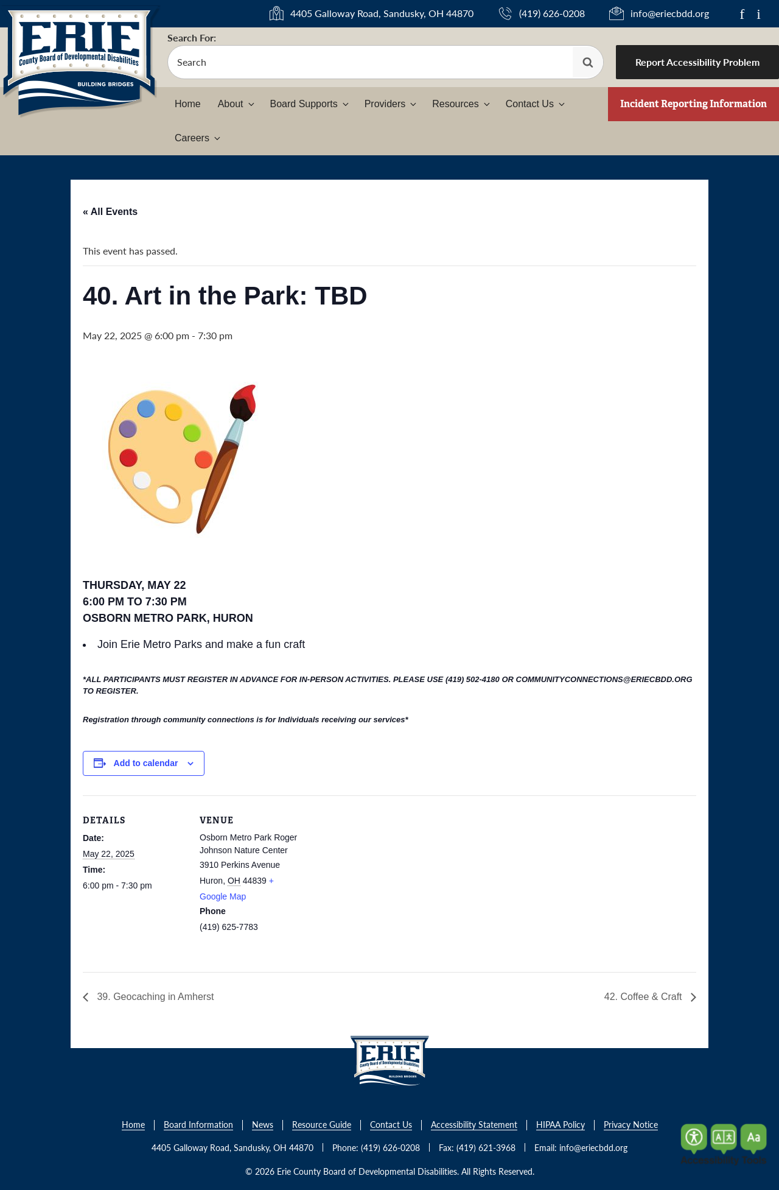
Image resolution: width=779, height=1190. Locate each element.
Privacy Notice (631, 1125)
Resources (461, 104)
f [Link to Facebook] (741, 14)
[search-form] (385, 62)
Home (188, 104)
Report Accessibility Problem (697, 62)
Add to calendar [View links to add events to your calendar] (146, 763)
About (237, 104)
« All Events (110, 211)
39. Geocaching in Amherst (154, 996)
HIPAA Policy (560, 1125)
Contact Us (536, 104)
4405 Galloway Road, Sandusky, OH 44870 (381, 13)
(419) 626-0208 (552, 13)
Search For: (191, 37)
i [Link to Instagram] (758, 14)
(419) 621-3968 (485, 1147)
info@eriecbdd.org (670, 13)
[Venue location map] (380, 879)
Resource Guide (321, 1125)
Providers (392, 104)
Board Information (198, 1125)
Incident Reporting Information (693, 103)
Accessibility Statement (474, 1125)
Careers (198, 138)
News (262, 1125)
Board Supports (310, 104)
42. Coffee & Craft (644, 996)
